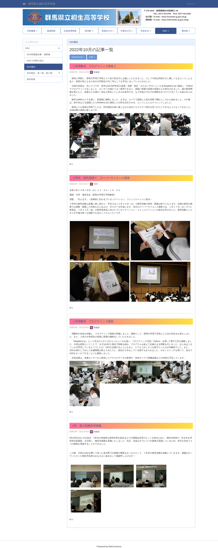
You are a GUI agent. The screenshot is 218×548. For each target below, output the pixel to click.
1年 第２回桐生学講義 (87, 425)
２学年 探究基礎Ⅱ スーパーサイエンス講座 (101, 177)
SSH (94, 184)
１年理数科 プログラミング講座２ (94, 66)
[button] (165, 31)
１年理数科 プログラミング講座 (93, 321)
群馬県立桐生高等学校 (41, 3)
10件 (92, 57)
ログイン (191, 4)
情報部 (95, 72)
